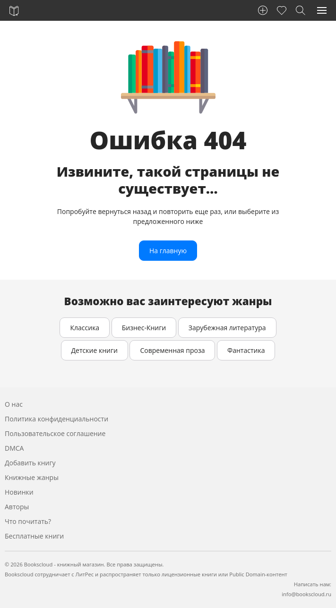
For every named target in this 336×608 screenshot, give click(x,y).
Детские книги (94, 350)
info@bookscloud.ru (306, 594)
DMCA (14, 448)
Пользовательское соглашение (55, 433)
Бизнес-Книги (144, 327)
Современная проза (172, 350)
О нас (14, 404)
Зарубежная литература (227, 327)
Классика (84, 327)
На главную (168, 250)
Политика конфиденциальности (56, 418)
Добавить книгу (30, 462)
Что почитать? (28, 521)
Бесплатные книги (34, 535)
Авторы (17, 506)
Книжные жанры (32, 477)
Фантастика (246, 350)
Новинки (19, 492)
